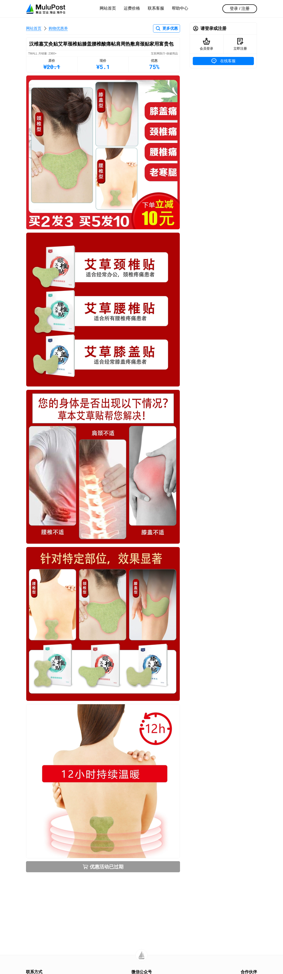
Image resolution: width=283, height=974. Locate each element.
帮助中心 (180, 8)
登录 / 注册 (240, 8)
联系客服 (156, 8)
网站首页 (108, 8)
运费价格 (132, 8)
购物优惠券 (58, 28)
